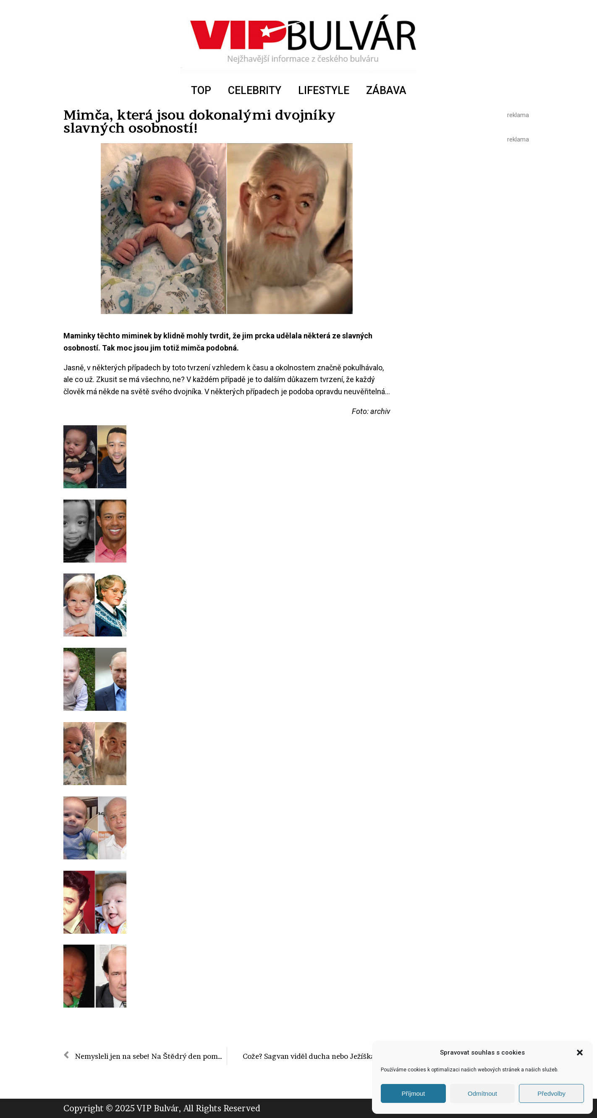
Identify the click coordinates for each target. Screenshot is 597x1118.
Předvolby (551, 1093)
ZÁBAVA (386, 90)
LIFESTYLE (323, 90)
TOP (201, 90)
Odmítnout (482, 1093)
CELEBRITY (254, 90)
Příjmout (413, 1093)
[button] (580, 1052)
